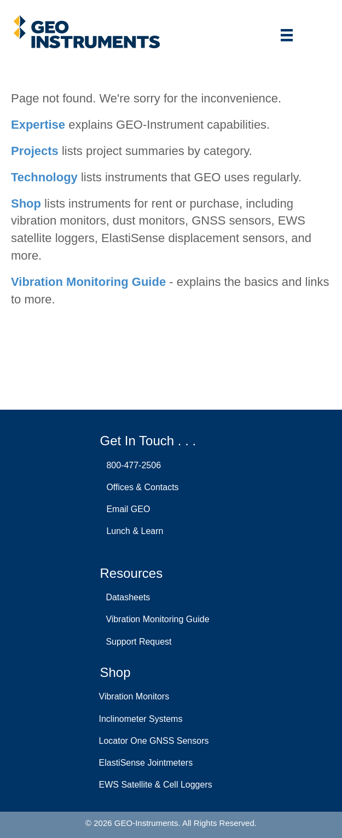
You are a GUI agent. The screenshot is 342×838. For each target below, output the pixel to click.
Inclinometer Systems (141, 719)
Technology (44, 177)
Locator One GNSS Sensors (154, 740)
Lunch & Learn (133, 531)
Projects (35, 151)
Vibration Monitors (134, 696)
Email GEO (126, 509)
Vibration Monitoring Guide (88, 282)
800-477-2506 (131, 465)
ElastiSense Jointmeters (146, 762)
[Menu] (287, 35)
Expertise (38, 124)
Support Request (136, 641)
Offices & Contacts (140, 487)
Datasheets (125, 597)
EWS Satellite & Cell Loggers (155, 784)
